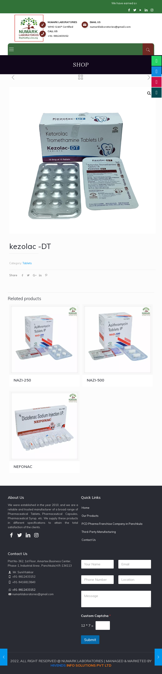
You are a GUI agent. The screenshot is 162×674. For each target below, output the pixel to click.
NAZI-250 (22, 380)
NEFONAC (23, 466)
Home (85, 507)
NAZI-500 (95, 380)
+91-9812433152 (58, 35)
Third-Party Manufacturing (99, 531)
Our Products (90, 515)
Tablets (27, 263)
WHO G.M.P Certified (60, 26)
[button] (149, 93)
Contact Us (89, 539)
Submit (90, 639)
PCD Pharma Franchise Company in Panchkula (112, 523)
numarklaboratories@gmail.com (110, 26)
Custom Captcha (96, 616)
